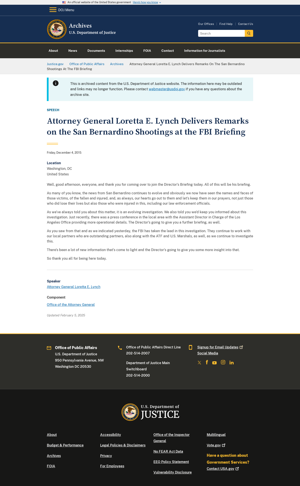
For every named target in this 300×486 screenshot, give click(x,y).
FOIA (51, 466)
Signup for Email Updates (220, 347)
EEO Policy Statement (171, 462)
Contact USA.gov (223, 469)
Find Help (226, 24)
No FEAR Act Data (168, 451)
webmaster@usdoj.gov (167, 89)
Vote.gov (216, 445)
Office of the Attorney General (71, 305)
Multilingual (216, 435)
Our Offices (206, 24)
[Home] (82, 37)
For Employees (112, 466)
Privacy (106, 456)
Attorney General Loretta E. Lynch (73, 287)
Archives (54, 456)
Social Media (207, 353)
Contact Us (245, 24)
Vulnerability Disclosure (172, 472)
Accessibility (110, 435)
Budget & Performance (65, 445)
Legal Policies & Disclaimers (122, 445)
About (52, 435)
